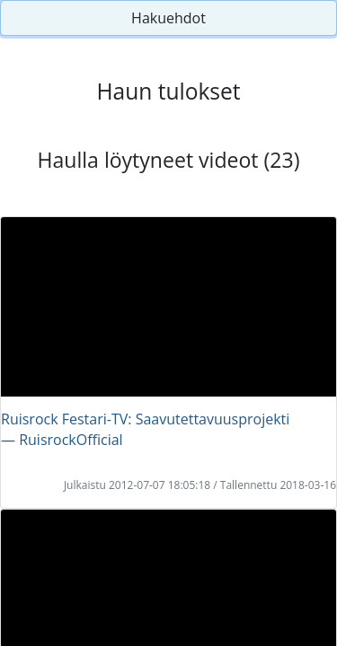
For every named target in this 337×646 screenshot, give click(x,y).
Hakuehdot (168, 18)
